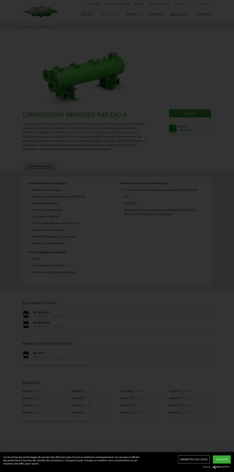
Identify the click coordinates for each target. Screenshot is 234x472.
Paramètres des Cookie (194, 459)
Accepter (222, 459)
